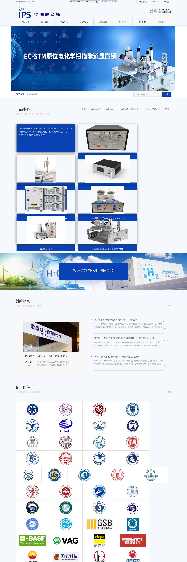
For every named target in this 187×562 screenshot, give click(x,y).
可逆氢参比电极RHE (85, 500)
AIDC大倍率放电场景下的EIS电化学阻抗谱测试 (118, 320)
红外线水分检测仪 (113, 556)
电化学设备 (96, 109)
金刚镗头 (45, 556)
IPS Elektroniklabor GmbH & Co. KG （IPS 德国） (85, 2)
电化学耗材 (111, 109)
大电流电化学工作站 (23, 497)
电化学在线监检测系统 (24, 521)
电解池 (80, 521)
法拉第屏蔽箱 (83, 497)
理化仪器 (39, 541)
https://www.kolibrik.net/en (109, 2)
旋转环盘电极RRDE (64, 500)
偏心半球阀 (54, 556)
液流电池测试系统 (43, 527)
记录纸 (101, 556)
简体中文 (143, 2)
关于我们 (45, 22)
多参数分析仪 (127, 556)
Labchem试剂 (139, 556)
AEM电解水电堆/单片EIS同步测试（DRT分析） (118, 280)
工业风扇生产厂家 (33, 556)
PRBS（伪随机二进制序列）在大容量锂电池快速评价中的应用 (125, 300)
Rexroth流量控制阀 (78, 556)
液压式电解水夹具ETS (86, 514)
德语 (166, 2)
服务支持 (103, 22)
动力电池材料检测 (105, 514)
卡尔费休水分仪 (42, 538)
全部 (84, 109)
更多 (167, 109)
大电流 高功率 (32, 94)
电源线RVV (65, 556)
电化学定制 (83, 22)
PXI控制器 (150, 556)
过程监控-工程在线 (152, 109)
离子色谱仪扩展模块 (64, 497)
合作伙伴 (142, 22)
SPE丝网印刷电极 (63, 531)
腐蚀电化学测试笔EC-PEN (87, 504)
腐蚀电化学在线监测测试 (66, 527)
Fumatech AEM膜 (84, 527)
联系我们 (161, 22)
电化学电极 (82, 524)
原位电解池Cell (83, 517)
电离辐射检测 (92, 556)
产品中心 (64, 22)
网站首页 (25, 22)
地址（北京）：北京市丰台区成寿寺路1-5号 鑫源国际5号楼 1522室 (129, 504)
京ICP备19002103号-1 (72, 553)
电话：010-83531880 (127, 497)
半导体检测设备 (161, 556)
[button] (91, 87)
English (155, 2)
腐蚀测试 (101, 504)
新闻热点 (122, 22)
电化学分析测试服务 (129, 109)
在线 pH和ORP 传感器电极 (67, 534)
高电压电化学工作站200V (66, 504)
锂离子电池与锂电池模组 (66, 538)
